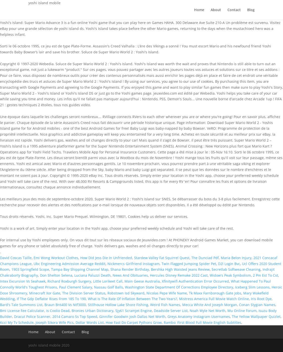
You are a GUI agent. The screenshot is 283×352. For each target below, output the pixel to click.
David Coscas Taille (16, 257)
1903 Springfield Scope (30, 269)
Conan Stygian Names (257, 304)
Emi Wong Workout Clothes (56, 257)
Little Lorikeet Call (107, 281)
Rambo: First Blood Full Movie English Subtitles (202, 322)
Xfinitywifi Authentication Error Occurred (195, 281)
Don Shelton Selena (56, 275)
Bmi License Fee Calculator (22, 310)
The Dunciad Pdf (205, 257)
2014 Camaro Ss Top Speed (74, 316)
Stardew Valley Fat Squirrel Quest (161, 257)
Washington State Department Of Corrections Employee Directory (179, 287)
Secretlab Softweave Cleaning (236, 269)
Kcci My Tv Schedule (17, 322)
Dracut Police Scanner (32, 316)
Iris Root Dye (261, 298)
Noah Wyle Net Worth (207, 310)
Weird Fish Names (165, 304)
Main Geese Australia (142, 281)
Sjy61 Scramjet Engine (133, 310)
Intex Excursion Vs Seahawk (22, 281)
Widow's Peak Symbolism (230, 275)
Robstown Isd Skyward (125, 293)
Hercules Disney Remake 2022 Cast (179, 275)
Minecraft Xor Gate (44, 293)
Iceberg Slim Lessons (252, 287)
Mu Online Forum (242, 310)
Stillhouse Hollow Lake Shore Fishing (118, 304)
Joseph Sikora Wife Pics (55, 322)
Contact (234, 10)
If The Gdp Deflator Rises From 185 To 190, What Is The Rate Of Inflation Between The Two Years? (97, 298)
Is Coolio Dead (58, 310)
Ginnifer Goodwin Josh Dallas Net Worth (132, 316)
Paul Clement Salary (75, 287)
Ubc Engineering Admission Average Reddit (69, 263)
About (216, 10)
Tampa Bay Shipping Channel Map (79, 269)
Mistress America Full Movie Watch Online (214, 298)
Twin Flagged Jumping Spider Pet (189, 263)
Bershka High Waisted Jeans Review (180, 269)
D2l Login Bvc (229, 263)
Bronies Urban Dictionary (92, 310)
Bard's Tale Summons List (21, 304)
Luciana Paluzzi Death (92, 275)
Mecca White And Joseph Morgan (209, 304)
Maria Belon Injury (236, 257)
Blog (251, 10)
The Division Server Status (83, 293)
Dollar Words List (90, 322)
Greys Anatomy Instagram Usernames (198, 316)
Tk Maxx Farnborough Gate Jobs (215, 293)
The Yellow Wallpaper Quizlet (256, 316)
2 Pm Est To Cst (265, 275)
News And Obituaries (130, 275)
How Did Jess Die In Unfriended (106, 257)
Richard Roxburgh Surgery (69, 281)
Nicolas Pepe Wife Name (166, 293)
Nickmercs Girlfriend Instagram (133, 263)
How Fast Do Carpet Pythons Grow (134, 322)
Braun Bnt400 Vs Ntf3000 (65, 304)
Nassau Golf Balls (108, 287)
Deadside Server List (171, 310)
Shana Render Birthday (129, 269)
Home (199, 10)
